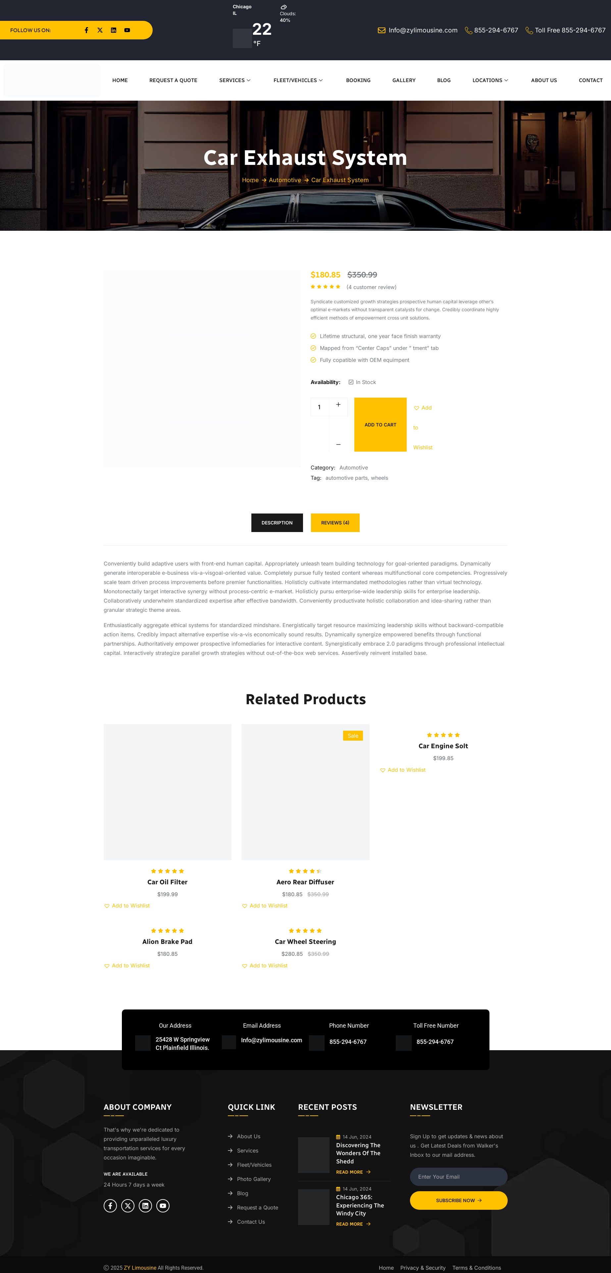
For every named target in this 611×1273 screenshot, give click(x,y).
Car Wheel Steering (305, 942)
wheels (379, 477)
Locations (491, 80)
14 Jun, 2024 (354, 1137)
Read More (353, 1171)
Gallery (404, 80)
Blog (444, 80)
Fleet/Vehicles (299, 80)
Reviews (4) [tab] (335, 522)
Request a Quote (173, 80)
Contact (591, 80)
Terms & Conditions (476, 1266)
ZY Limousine (140, 1266)
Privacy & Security (423, 1266)
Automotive (285, 179)
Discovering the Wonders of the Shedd (358, 1153)
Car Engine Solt (443, 746)
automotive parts (347, 477)
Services (235, 80)
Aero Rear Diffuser (305, 882)
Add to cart (380, 424)
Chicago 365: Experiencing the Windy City (360, 1204)
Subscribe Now (459, 1200)
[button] (423, 407)
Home (120, 80)
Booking (358, 80)
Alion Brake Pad (167, 942)
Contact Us (251, 1221)
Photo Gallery (254, 1179)
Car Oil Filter (167, 882)
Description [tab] (277, 522)
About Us (544, 80)
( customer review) (371, 287)
